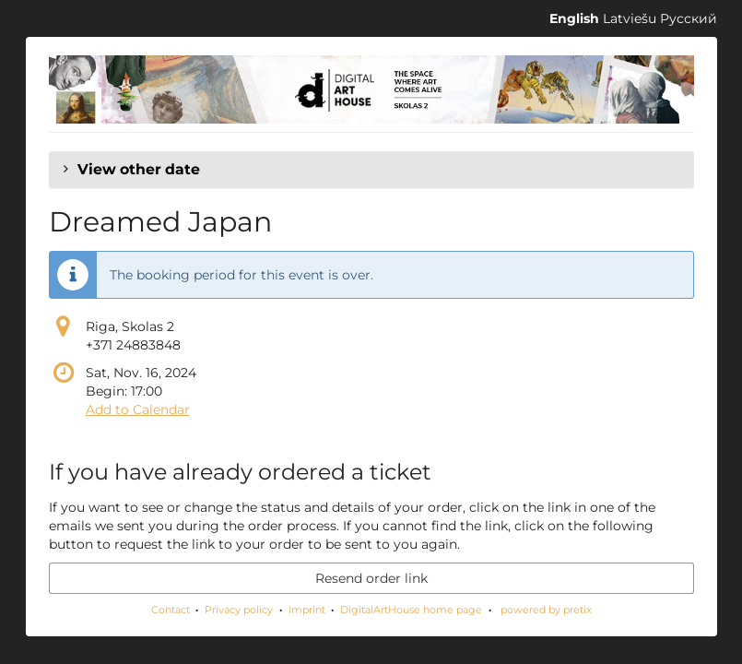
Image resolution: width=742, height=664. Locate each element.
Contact (170, 609)
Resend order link (371, 578)
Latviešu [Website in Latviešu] (629, 18)
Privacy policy (239, 609)
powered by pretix (546, 609)
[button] (371, 169)
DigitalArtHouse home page (411, 609)
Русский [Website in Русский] (688, 18)
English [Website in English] (574, 18)
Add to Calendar (138, 409)
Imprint (307, 609)
